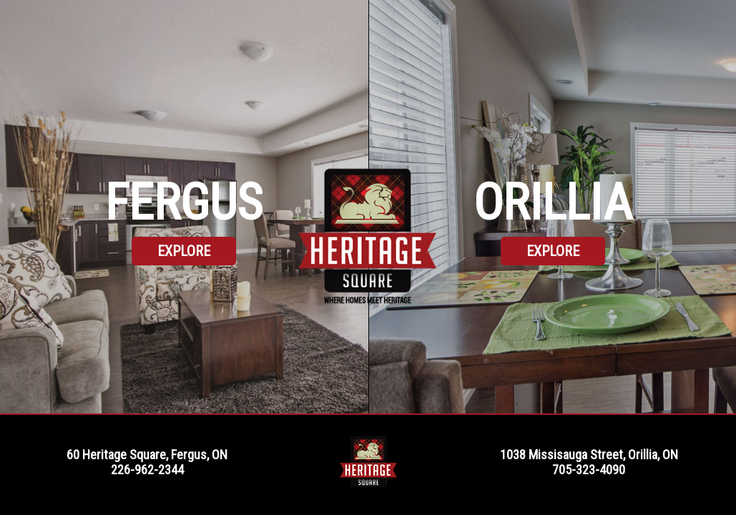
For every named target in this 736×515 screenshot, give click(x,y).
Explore (183, 251)
